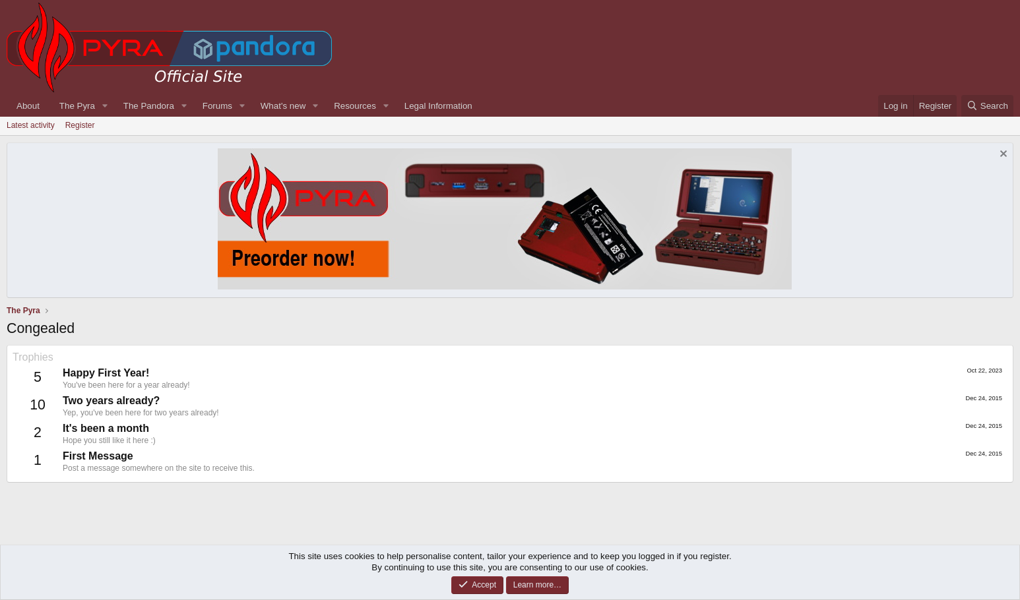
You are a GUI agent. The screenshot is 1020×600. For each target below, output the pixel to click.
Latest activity (31, 125)
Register (80, 125)
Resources (355, 106)
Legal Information (438, 106)
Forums (217, 106)
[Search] (987, 106)
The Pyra (77, 106)
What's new (283, 106)
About (28, 106)
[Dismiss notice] (1001, 155)
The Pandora (148, 106)
